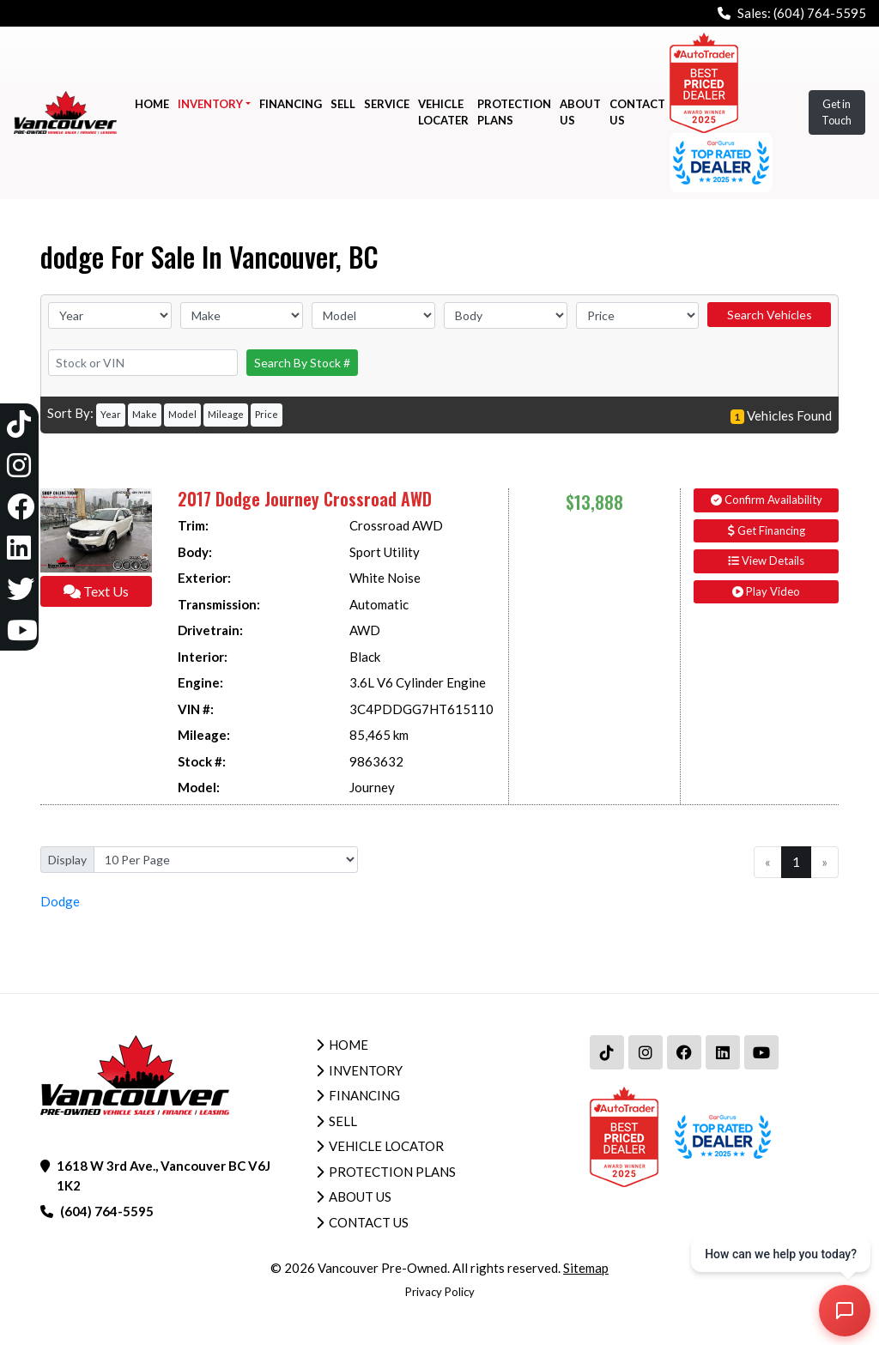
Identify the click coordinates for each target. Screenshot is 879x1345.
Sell (343, 1121)
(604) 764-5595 (819, 13)
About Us (360, 1196)
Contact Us (369, 1222)
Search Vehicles (769, 314)
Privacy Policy (440, 1292)
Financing (364, 1095)
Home (348, 1044)
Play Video (766, 591)
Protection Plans (392, 1171)
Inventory (366, 1070)
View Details (766, 560)
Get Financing (766, 530)
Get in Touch (836, 112)
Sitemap (586, 1267)
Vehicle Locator (386, 1146)
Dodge (60, 901)
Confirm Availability (766, 499)
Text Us (96, 591)
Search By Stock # (302, 362)
